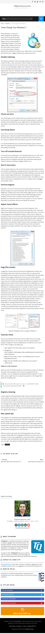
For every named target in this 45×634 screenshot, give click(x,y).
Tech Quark (18, 622)
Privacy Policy (12, 627)
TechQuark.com (5, 576)
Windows (7, 24)
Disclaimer (19, 627)
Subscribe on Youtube (23, 604)
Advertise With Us (32, 627)
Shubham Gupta (29, 630)
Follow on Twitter (23, 595)
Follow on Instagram (23, 599)
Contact (24, 627)
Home (2, 24)
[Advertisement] (22, 481)
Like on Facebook (23, 591)
